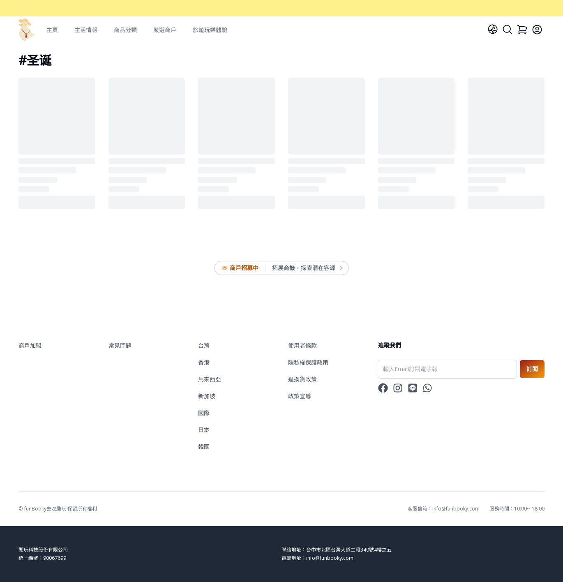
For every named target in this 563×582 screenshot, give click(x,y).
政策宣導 (299, 396)
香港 (204, 362)
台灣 (204, 345)
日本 (204, 430)
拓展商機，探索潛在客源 (307, 268)
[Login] (537, 29)
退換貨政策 (302, 379)
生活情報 (85, 30)
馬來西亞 (209, 379)
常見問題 (120, 345)
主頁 (52, 30)
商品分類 (125, 30)
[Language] (492, 29)
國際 (204, 413)
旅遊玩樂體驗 (210, 30)
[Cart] (522, 29)
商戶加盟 (30, 345)
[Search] (507, 29)
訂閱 (532, 369)
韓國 (204, 446)
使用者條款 (302, 345)
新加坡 (206, 396)
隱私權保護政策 (308, 362)
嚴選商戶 (164, 30)
